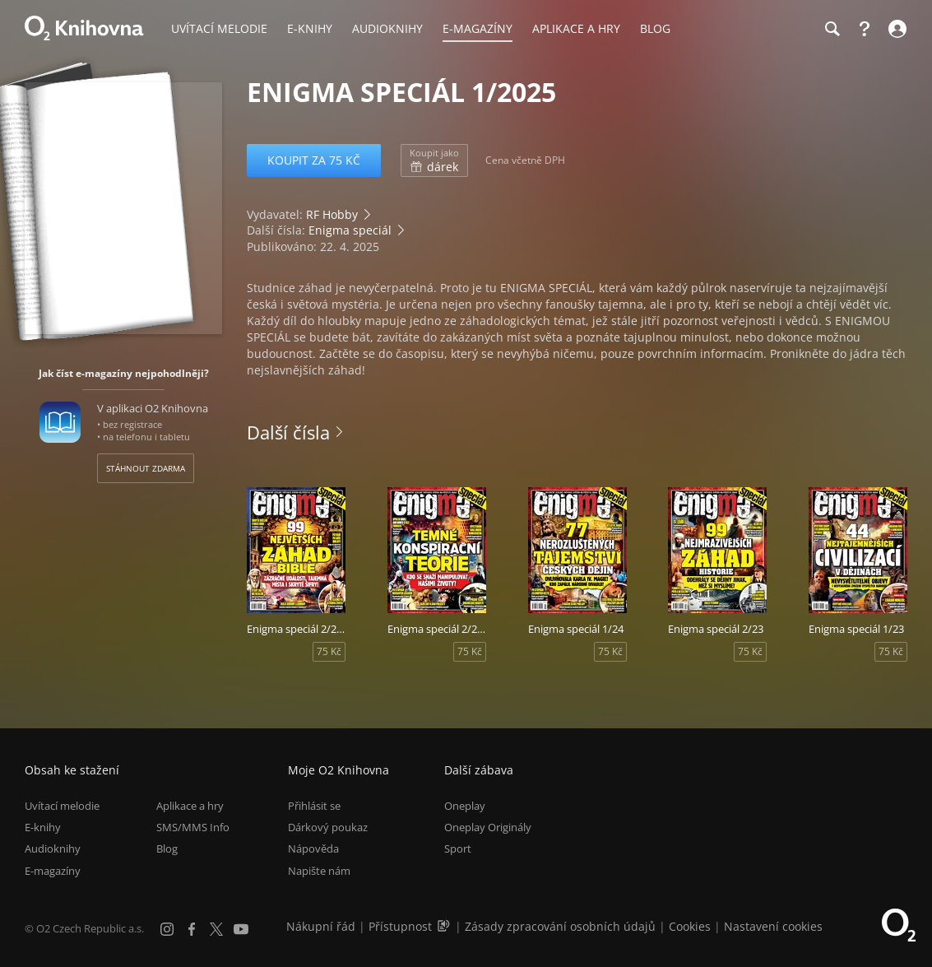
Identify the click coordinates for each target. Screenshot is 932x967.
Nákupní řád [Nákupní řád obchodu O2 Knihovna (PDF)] (320, 926)
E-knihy (43, 827)
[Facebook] (191, 929)
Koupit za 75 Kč (313, 160)
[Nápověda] (864, 29)
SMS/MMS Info (193, 827)
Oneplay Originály (487, 827)
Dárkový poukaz (328, 827)
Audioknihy (53, 849)
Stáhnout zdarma (145, 468)
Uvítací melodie (62, 805)
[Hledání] (831, 29)
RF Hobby (332, 214)
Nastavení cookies (773, 926)
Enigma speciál (350, 230)
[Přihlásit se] (895, 29)
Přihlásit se (314, 805)
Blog (167, 849)
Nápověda (313, 849)
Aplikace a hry (190, 805)
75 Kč (329, 651)
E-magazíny (53, 870)
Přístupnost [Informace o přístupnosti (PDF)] (400, 926)
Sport (457, 849)
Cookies (690, 926)
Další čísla (288, 432)
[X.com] (216, 929)
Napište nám (319, 870)
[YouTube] (241, 929)
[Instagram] (167, 929)
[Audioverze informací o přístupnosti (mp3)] (445, 926)
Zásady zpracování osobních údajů (560, 926)
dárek (434, 160)
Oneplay (464, 805)
